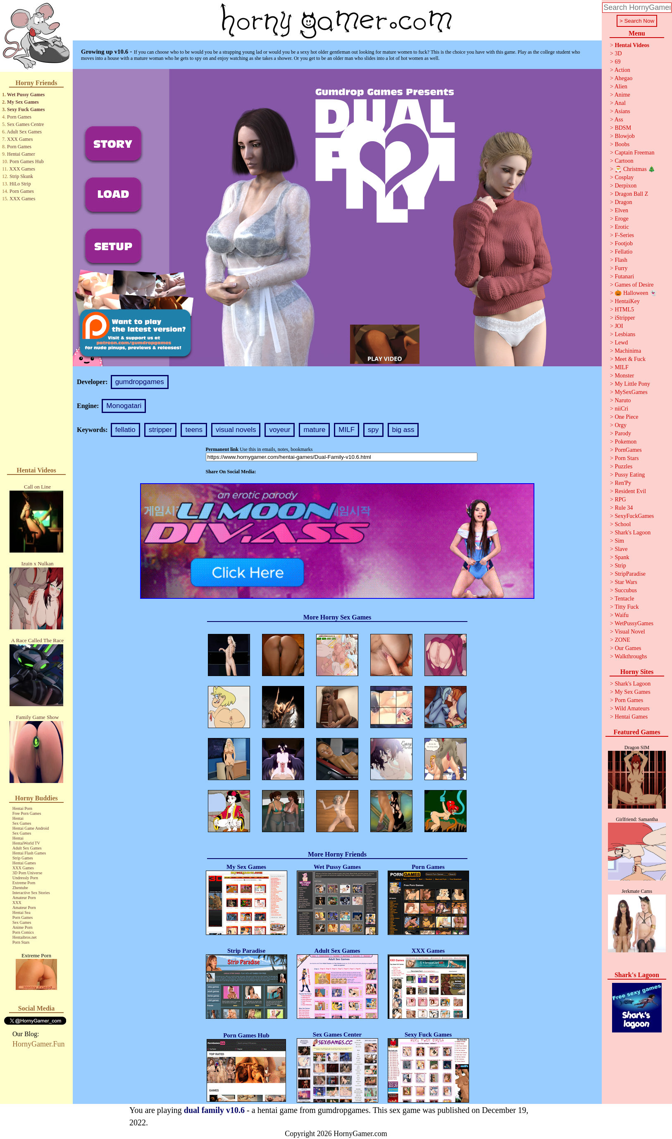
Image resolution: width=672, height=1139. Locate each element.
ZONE (622, 640)
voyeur (279, 430)
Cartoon (624, 161)
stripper (160, 430)
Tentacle (624, 599)
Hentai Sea (21, 912)
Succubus (626, 590)
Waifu (622, 615)
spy (373, 430)
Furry (621, 268)
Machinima (628, 351)
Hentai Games (24, 863)
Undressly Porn (25, 878)
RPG (620, 499)
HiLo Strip (20, 184)
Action (622, 70)
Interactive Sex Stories (31, 892)
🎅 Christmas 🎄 (635, 169)
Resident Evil (630, 491)
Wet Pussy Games (26, 94)
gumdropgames (139, 382)
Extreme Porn (23, 882)
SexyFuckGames (634, 516)
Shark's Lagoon (633, 532)
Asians (622, 111)
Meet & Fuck (630, 359)
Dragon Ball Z (631, 194)
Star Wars (626, 582)
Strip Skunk (21, 176)
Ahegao (624, 78)
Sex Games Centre (25, 124)
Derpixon (625, 186)
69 (617, 62)
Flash (621, 260)
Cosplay (624, 177)
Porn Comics (23, 932)
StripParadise (630, 574)
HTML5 (624, 309)
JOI (619, 326)
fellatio (125, 430)
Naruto (623, 400)
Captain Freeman (634, 152)
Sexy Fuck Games (26, 109)
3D (618, 53)
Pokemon (625, 442)
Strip (620, 565)
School (623, 524)
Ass (619, 119)
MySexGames (631, 392)
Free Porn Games (26, 813)
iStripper (625, 318)
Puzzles (623, 466)
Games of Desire (634, 285)
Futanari (624, 276)
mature (314, 430)
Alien (621, 86)
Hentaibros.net (24, 937)
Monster (624, 376)
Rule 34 (624, 508)
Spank (622, 557)
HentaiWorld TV (26, 843)
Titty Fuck (627, 607)
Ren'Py (623, 483)
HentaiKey (627, 301)
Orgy (621, 425)
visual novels (236, 430)
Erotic (622, 227)
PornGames (628, 450)
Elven (621, 210)
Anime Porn (22, 927)
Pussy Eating (630, 475)
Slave (621, 549)
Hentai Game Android (30, 828)
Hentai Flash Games (29, 853)
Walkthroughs (631, 656)
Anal (620, 103)
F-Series (624, 235)
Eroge (621, 219)
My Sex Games (23, 102)
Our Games (628, 648)
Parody (623, 433)
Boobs (622, 144)
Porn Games (19, 117)
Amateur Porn (24, 897)
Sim (619, 541)
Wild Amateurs (632, 708)
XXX (16, 902)
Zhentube (20, 887)
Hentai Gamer (21, 154)
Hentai (18, 818)
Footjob (624, 243)
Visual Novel (630, 632)
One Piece (626, 417)
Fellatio (623, 252)
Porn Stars (20, 942)
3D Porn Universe (27, 873)
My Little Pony (632, 384)
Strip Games (22, 858)
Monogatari (123, 406)
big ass (403, 430)
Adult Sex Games (24, 132)
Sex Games (21, 823)
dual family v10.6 (214, 1110)
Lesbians (625, 334)
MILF (346, 430)
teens (194, 430)
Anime (622, 95)
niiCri (621, 409)
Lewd (621, 342)
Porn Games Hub (27, 161)
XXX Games (20, 139)
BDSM (623, 128)
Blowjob (624, 136)
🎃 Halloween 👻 (636, 293)
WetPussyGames (634, 623)
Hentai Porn (22, 808)
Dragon (623, 202)
